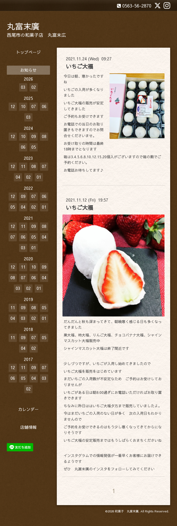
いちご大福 (79, 66)
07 (33, 106)
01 (39, 177)
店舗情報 (28, 427)
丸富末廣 (23, 26)
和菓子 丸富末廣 (127, 511)
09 (33, 136)
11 (23, 166)
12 (12, 106)
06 (44, 106)
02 (33, 87)
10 (23, 106)
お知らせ (28, 70)
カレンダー (28, 409)
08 (44, 136)
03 (23, 87)
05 (33, 147)
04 (18, 177)
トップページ (28, 52)
